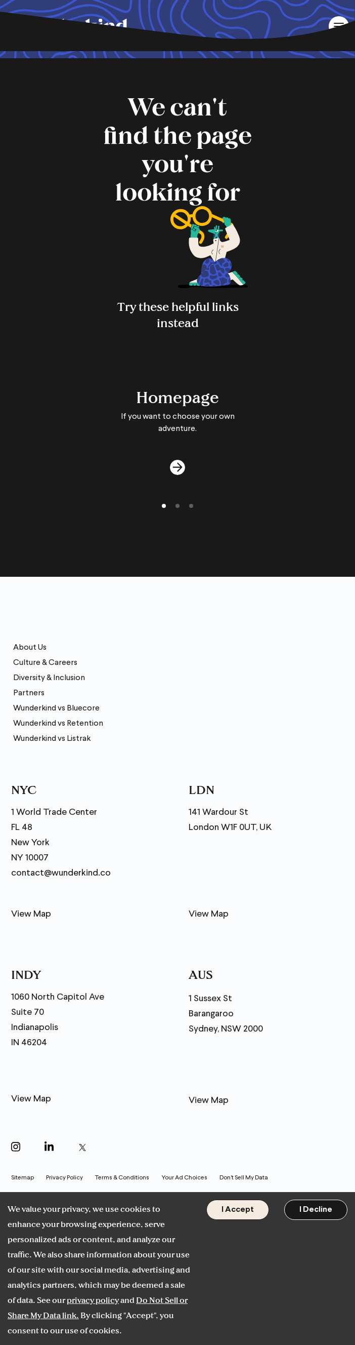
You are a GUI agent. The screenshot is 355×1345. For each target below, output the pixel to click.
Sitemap (22, 1178)
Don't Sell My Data (243, 1178)
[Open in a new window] (15, 1148)
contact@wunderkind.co (61, 873)
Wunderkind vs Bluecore (56, 708)
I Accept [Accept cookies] (237, 1210)
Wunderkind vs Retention (58, 724)
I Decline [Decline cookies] (315, 1210)
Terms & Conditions (122, 1178)
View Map (31, 914)
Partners (29, 693)
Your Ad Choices (184, 1178)
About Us (30, 648)
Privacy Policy (64, 1178)
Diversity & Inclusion (49, 678)
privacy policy (93, 1299)
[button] (164, 506)
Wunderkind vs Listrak (52, 739)
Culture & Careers (45, 663)
